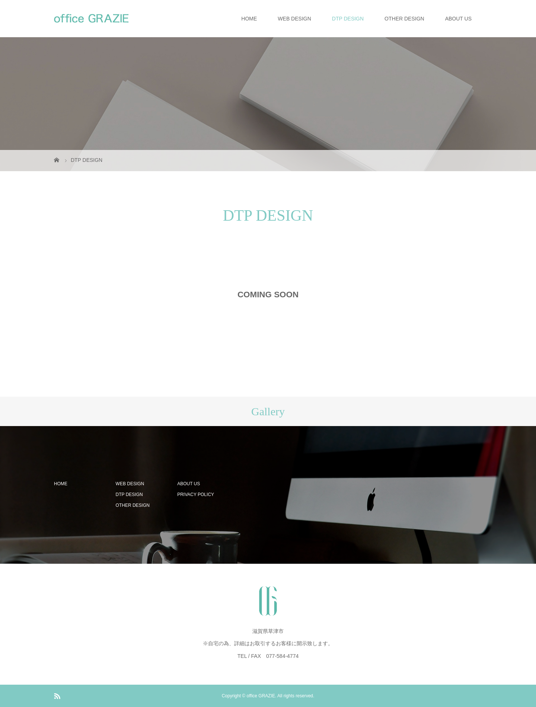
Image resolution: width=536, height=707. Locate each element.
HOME (249, 19)
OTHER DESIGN (404, 19)
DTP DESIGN (348, 19)
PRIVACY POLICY (195, 494)
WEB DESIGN (294, 19)
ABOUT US (458, 19)
